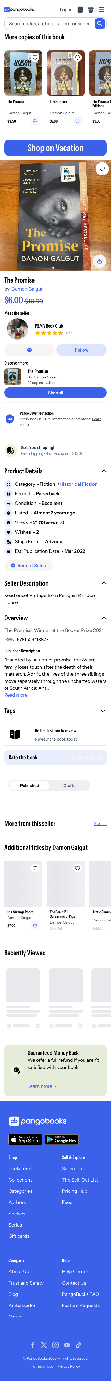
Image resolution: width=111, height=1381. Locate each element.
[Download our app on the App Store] (25, 1139)
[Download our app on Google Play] (62, 1139)
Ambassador (22, 1305)
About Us (18, 1271)
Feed (67, 1202)
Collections (20, 1180)
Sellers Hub (74, 1168)
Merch (15, 1316)
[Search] (100, 23)
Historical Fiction (78, 484)
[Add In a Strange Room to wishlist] (35, 868)
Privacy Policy (68, 1366)
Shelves (16, 1213)
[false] (29, 350)
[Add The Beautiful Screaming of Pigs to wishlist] (77, 868)
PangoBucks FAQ (80, 1294)
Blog (13, 1294)
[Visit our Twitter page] (44, 1345)
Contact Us (74, 1283)
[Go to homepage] (19, 9)
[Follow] (81, 350)
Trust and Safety (26, 1283)
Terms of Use (42, 1366)
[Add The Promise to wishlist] (102, 168)
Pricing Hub (74, 1191)
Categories (20, 1191)
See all (100, 823)
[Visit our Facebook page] (32, 1345)
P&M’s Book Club (49, 326)
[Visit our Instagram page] (55, 1345)
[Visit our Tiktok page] (78, 1345)
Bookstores (20, 1168)
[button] (55, 472)
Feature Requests (81, 1305)
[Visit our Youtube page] (67, 1345)
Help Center (75, 1271)
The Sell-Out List (80, 1180)
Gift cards (18, 1236)
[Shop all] (55, 392)
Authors (17, 1202)
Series (15, 1225)
